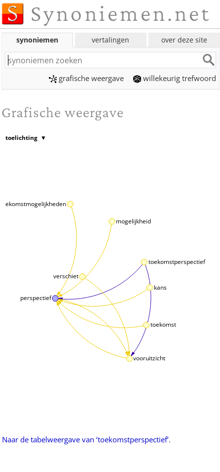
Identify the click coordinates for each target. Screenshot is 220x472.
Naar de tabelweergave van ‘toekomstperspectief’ (85, 439)
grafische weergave (86, 78)
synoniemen (37, 39)
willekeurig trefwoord (174, 78)
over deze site (184, 39)
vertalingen (110, 39)
